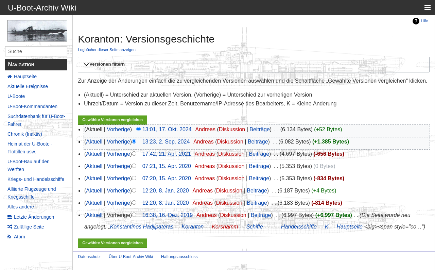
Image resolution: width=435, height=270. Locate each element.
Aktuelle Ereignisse (27, 86)
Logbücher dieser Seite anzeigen (107, 49)
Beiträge (259, 129)
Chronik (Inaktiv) (24, 134)
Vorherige (118, 129)
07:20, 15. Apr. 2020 (166, 178)
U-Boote (16, 96)
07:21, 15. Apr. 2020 (166, 166)
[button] (253, 64)
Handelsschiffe (299, 227)
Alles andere (20, 206)
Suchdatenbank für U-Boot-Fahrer (36, 120)
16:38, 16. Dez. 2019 (167, 215)
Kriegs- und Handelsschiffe (35, 179)
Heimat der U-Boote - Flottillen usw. (29, 147)
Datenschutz (89, 256)
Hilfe (424, 21)
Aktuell (94, 142)
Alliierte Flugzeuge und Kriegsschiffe (31, 192)
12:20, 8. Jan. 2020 (165, 190)
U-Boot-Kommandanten (32, 106)
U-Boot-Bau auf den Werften (28, 165)
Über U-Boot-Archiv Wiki (131, 256)
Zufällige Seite (29, 227)
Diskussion (232, 129)
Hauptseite (25, 76)
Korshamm (225, 227)
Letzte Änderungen (34, 217)
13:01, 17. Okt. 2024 (167, 129)
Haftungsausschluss (179, 256)
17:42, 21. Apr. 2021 (166, 154)
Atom (19, 236)
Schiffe (254, 227)
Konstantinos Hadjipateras (142, 227)
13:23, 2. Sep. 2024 (166, 142)
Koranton (192, 227)
